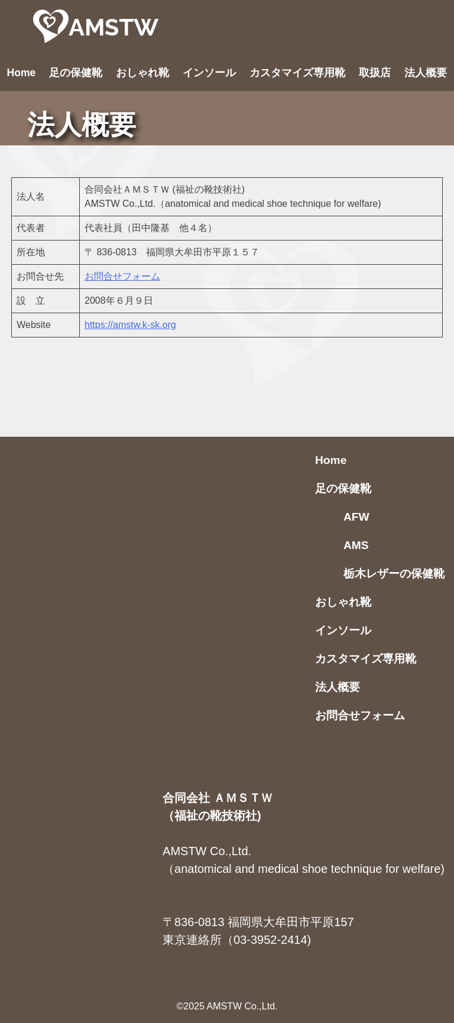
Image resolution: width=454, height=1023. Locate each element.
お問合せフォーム (122, 276)
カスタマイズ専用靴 (297, 73)
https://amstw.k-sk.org (130, 325)
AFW (356, 517)
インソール (209, 73)
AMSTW (113, 27)
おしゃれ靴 (142, 73)
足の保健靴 (75, 73)
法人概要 (425, 73)
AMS (356, 545)
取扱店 (375, 73)
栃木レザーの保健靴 (394, 573)
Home (21, 73)
